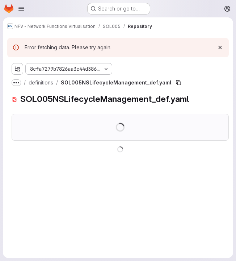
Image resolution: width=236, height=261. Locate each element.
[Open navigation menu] (21, 8)
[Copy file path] (178, 82)
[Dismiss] (220, 47)
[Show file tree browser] (17, 69)
